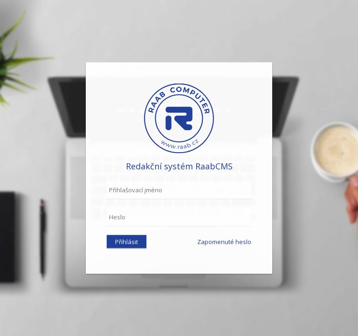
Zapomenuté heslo (224, 242)
